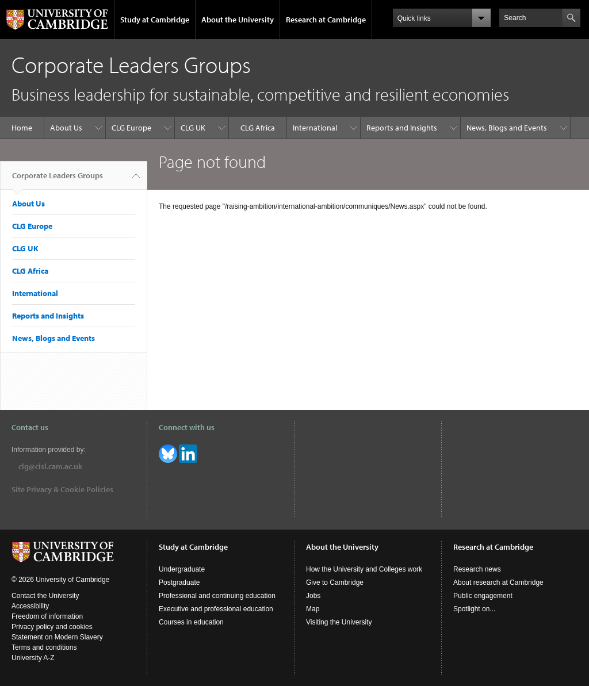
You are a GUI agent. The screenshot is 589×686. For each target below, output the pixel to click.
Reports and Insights (401, 127)
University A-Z (33, 658)
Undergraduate (182, 569)
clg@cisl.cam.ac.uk (50, 466)
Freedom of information (47, 616)
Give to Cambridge (335, 582)
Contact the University (45, 596)
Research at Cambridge (326, 19)
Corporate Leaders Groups (57, 180)
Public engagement (482, 596)
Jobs (313, 596)
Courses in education (191, 622)
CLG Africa (257, 127)
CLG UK (193, 127)
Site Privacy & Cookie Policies (62, 489)
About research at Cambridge (498, 582)
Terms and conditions (44, 647)
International (315, 127)
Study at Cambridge (154, 19)
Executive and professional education (216, 609)
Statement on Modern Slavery (57, 637)
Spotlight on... (474, 609)
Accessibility (30, 606)
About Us (66, 127)
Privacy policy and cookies (52, 627)
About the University (237, 19)
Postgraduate (179, 582)
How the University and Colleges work (364, 569)
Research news (477, 569)
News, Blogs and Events (506, 127)
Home (22, 127)
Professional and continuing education (217, 596)
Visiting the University (339, 622)
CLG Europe (131, 127)
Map (312, 609)
